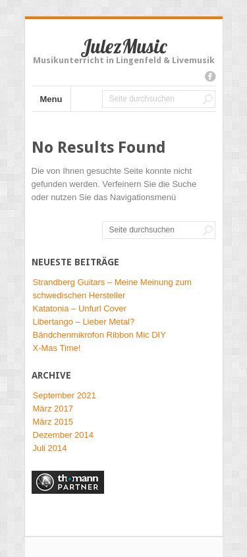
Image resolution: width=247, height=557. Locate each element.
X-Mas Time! (57, 348)
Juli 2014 (50, 448)
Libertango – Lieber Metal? (84, 322)
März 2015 (53, 422)
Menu (51, 99)
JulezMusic (123, 46)
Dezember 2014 (63, 435)
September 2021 (64, 395)
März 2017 (53, 408)
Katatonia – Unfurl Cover (79, 308)
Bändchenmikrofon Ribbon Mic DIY (99, 335)
